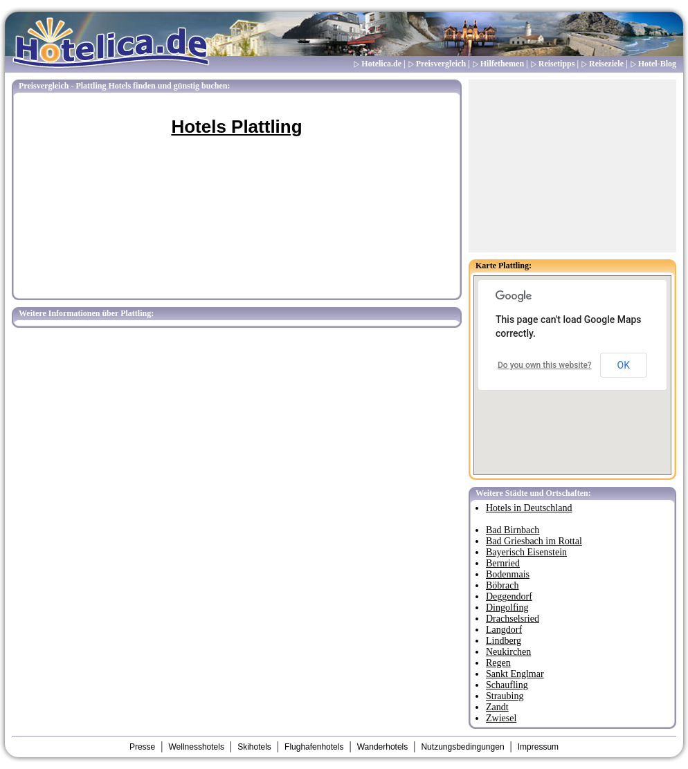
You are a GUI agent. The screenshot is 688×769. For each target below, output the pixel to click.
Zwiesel (501, 718)
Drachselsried (512, 618)
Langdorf (504, 629)
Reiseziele (606, 63)
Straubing (504, 696)
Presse (142, 747)
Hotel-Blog (657, 63)
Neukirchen (508, 652)
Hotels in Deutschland (529, 508)
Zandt (497, 707)
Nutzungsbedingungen (462, 747)
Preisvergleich (441, 63)
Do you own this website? (545, 365)
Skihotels (254, 747)
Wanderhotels (382, 747)
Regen (498, 663)
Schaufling (507, 685)
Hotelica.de (381, 63)
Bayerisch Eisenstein (526, 552)
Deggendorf (509, 596)
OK (623, 365)
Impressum (538, 747)
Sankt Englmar (515, 674)
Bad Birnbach (512, 530)
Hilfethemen (502, 63)
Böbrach (502, 585)
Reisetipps (556, 63)
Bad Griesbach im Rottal (534, 541)
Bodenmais (507, 574)
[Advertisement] (572, 166)
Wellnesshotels (196, 747)
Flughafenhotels (313, 747)
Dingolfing (507, 607)
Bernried (503, 563)
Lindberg (503, 641)
